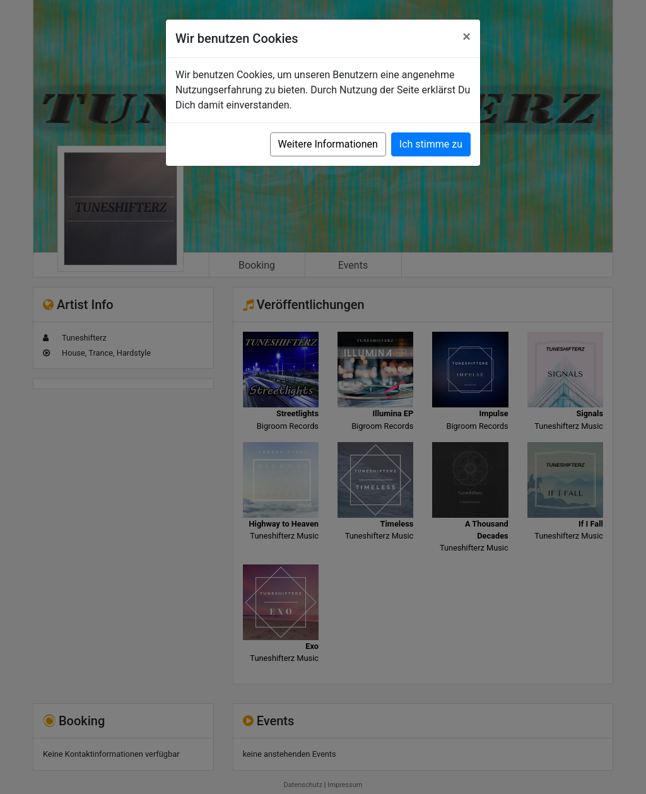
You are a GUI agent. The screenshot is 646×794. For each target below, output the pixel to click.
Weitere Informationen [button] (328, 144)
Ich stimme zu (430, 144)
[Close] (466, 37)
